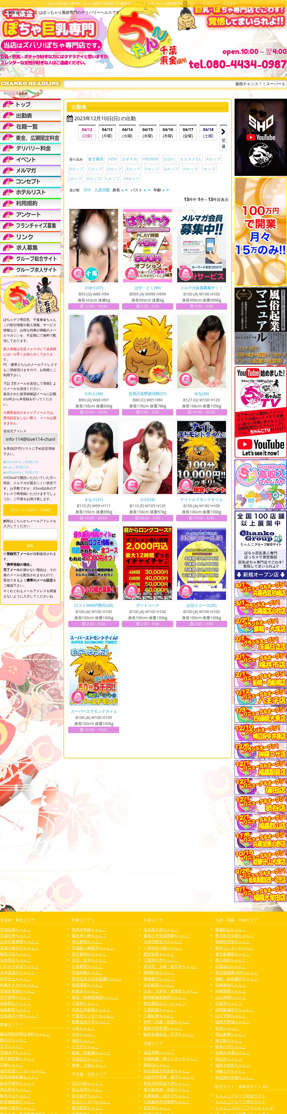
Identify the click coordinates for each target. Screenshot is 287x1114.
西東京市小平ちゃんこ (91, 1021)
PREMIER (150, 159)
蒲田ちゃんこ (83, 1040)
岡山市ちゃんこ (228, 1059)
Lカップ (112, 178)
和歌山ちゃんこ (157, 1064)
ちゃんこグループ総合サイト (240, 1095)
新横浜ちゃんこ (85, 991)
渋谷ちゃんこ (83, 1034)
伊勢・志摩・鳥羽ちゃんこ (167, 1021)
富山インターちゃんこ (91, 1101)
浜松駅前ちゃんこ (159, 984)
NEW (112, 159)
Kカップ (94, 178)
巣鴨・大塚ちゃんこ (89, 1065)
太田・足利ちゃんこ (89, 960)
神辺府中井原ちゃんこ (234, 1077)
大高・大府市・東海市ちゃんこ (171, 991)
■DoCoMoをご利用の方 (21, 462)
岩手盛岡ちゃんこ (15, 997)
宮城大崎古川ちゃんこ (19, 948)
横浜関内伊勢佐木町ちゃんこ (25, 1034)
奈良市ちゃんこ (157, 1107)
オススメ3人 (190, 159)
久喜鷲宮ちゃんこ (87, 966)
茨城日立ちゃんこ (87, 1059)
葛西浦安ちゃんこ (87, 984)
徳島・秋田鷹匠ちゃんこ (236, 978)
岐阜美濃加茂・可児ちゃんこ (169, 1034)
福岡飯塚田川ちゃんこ (234, 1009)
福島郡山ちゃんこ (15, 1003)
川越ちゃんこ (11, 1064)
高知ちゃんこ (226, 1028)
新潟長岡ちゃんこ (87, 1107)
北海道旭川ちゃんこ (17, 972)
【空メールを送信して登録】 (30, 510)
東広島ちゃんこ (228, 1040)
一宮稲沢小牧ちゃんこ (163, 948)
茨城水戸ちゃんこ (15, 1052)
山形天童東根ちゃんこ (19, 941)
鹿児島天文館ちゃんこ (234, 935)
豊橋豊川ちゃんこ (159, 978)
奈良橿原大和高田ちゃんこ (167, 1070)
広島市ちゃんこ (228, 1003)
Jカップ (75, 178)
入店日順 (102, 189)
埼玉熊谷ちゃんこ (15, 1089)
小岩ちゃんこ (83, 1028)
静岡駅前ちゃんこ (159, 972)
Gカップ (171, 168)
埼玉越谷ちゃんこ (87, 941)
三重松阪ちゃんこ (159, 1009)
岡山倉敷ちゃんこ (230, 1034)
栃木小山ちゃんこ (15, 1095)
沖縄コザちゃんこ (230, 1071)
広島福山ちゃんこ (230, 966)
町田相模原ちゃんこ (17, 1101)
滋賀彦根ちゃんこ (159, 1052)
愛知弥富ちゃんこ (159, 954)
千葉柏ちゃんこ (85, 1003)
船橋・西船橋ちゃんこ (91, 1052)
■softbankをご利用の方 (21, 472)
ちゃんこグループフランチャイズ (244, 1107)
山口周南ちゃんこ (230, 997)
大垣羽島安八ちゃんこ (163, 941)
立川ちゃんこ (11, 1046)
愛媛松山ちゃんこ (230, 929)
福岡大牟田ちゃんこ (232, 1065)
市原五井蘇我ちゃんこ (91, 1009)
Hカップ (190, 168)
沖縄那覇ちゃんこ (230, 991)
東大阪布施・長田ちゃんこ (167, 1089)
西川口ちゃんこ (13, 1040)
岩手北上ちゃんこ (15, 978)
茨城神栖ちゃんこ (87, 972)
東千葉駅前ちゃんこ (17, 1058)
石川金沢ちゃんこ (87, 1095)
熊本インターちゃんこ (234, 948)
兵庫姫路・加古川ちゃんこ (167, 1095)
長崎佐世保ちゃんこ (232, 941)
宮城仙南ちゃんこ (15, 929)
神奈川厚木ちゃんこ (17, 1107)
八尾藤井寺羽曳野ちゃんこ (167, 1101)
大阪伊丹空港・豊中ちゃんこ (169, 1077)
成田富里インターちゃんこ (23, 1070)
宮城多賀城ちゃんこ (17, 991)
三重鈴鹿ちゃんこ (159, 1015)
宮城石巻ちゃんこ (15, 935)
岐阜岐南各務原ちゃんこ (165, 997)
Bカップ (76, 168)
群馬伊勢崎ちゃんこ (89, 929)
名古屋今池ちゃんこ (161, 929)
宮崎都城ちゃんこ (230, 984)
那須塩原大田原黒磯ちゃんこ (97, 978)
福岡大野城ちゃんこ (232, 1021)
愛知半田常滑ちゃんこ (163, 1028)
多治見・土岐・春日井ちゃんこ (171, 966)
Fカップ (152, 168)
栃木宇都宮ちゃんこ (17, 1083)
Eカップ (133, 168)
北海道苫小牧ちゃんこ (19, 1015)
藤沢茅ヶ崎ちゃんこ (89, 935)
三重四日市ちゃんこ (161, 960)
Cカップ (95, 168)
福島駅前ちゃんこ (15, 1009)
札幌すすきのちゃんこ (19, 984)
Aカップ (213, 159)
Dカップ (114, 168)
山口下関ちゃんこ (230, 1015)
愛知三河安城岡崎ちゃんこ (167, 935)
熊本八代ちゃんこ (230, 1046)
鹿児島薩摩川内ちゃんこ (236, 972)
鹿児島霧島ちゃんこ (232, 954)
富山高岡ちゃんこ (87, 1089)
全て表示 (95, 159)
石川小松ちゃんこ (87, 1083)
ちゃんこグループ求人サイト (240, 1101)
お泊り (169, 159)
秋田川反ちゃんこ (15, 954)
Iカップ (209, 168)
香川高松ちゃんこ (230, 960)
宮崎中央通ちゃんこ (232, 1052)
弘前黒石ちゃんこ (15, 960)
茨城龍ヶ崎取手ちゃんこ (93, 948)
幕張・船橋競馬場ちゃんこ (95, 997)
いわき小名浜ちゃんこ (19, 966)
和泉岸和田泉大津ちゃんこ (167, 1083)
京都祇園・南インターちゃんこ (171, 1058)
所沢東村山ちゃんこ (89, 954)
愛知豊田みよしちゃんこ (165, 1003)
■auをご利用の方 (16, 467)
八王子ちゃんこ (85, 1046)
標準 (87, 189)
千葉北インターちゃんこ (93, 1015)
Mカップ (132, 178)
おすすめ (129, 159)
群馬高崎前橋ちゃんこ (19, 1077)
